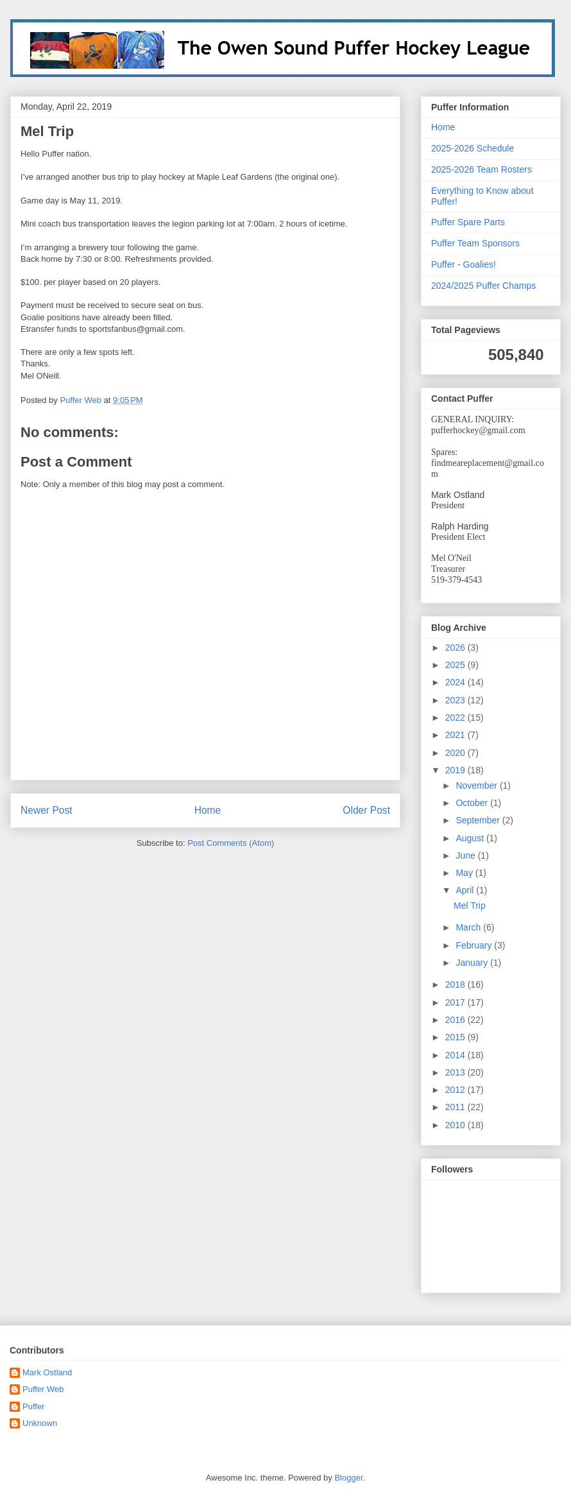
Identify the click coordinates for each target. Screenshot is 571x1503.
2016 (456, 1020)
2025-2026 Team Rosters (481, 169)
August (471, 838)
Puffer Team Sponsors (475, 243)
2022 (456, 717)
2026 (456, 647)
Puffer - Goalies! (463, 264)
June (466, 855)
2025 (456, 665)
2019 (456, 770)
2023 (456, 700)
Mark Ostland (47, 1372)
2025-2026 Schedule (472, 148)
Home (207, 810)
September (479, 820)
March (469, 927)
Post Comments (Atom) (230, 843)
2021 (456, 735)
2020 (456, 753)
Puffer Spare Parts (468, 222)
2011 (456, 1107)
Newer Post (46, 810)
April (466, 890)
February (475, 945)
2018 (456, 984)
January (473, 963)
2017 (456, 1002)
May (465, 873)
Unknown (39, 1423)
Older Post (366, 810)
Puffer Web (43, 1389)
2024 (456, 682)
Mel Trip (470, 905)
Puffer (33, 1406)
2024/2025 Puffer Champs (483, 285)
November (477, 785)
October (473, 803)
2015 (456, 1037)
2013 (456, 1072)
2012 (456, 1090)
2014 (456, 1055)
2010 (456, 1125)
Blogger (348, 1477)
